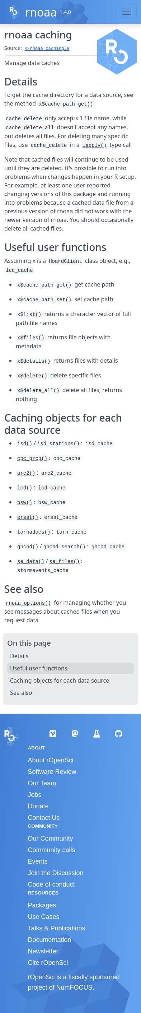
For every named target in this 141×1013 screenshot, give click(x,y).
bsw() (24, 503)
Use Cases (44, 916)
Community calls (51, 850)
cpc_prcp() (32, 458)
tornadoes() (33, 532)
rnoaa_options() (28, 603)
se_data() (30, 561)
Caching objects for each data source (59, 680)
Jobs (35, 794)
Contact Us (44, 817)
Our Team (42, 783)
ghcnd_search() (64, 547)
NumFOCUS (74, 987)
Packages (42, 905)
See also (21, 693)
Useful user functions (38, 668)
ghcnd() (27, 547)
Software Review (52, 771)
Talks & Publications (56, 928)
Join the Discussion (56, 873)
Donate (38, 806)
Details (19, 656)
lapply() (95, 145)
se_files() (65, 561)
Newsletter (43, 951)
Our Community (50, 838)
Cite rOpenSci (48, 962)
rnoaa (41, 12)
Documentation (49, 939)
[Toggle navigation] (127, 12)
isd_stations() (58, 444)
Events (38, 861)
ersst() (27, 517)
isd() (24, 444)
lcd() (24, 488)
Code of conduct (51, 884)
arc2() (26, 473)
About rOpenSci (51, 760)
